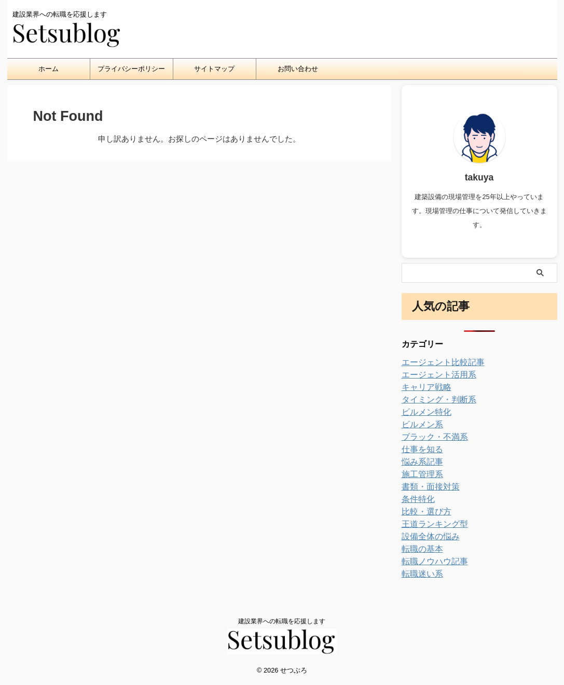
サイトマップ (214, 69)
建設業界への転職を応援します (281, 621)
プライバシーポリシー (131, 69)
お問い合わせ (298, 69)
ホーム (48, 69)
